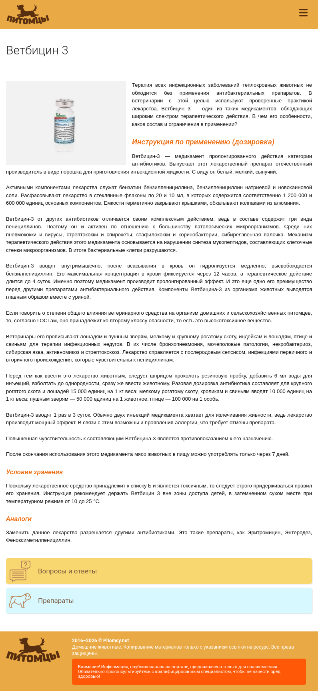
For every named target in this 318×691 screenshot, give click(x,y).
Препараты (56, 601)
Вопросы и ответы (67, 571)
